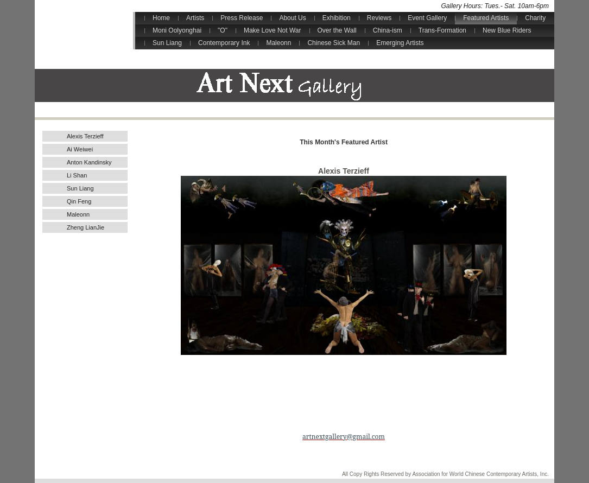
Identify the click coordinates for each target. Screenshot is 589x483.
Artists (195, 18)
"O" (222, 30)
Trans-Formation (442, 30)
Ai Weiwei (80, 149)
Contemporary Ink (224, 43)
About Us (292, 18)
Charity (535, 18)
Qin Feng (79, 201)
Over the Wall (337, 30)
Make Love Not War (272, 30)
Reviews (379, 18)
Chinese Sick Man (333, 43)
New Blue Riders (507, 30)
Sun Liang (167, 43)
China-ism (387, 30)
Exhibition (336, 18)
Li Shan (77, 175)
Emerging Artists (399, 43)
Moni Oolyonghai (177, 30)
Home (161, 18)
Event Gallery (427, 18)
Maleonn (278, 43)
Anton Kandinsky (89, 162)
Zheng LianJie (85, 227)
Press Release (241, 18)
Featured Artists (486, 18)
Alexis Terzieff (85, 136)
